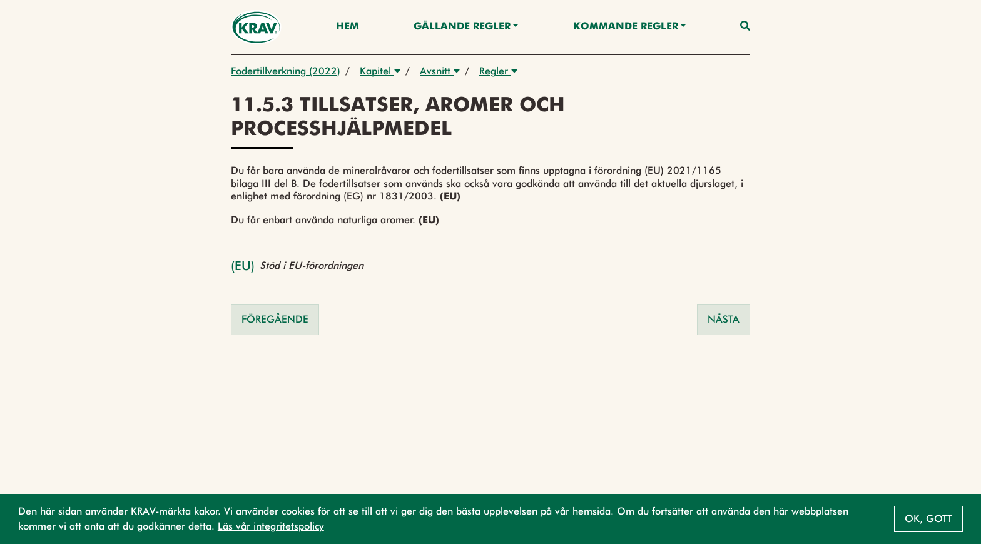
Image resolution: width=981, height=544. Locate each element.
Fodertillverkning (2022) (285, 71)
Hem (347, 27)
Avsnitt (440, 71)
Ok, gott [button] (928, 519)
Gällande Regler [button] (462, 27)
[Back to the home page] (256, 27)
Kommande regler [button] (625, 27)
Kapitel (380, 71)
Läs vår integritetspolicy (271, 526)
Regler (498, 71)
